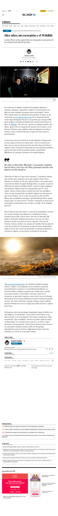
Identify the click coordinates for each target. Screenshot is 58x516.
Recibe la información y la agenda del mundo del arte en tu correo (21, 349)
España (31, 360)
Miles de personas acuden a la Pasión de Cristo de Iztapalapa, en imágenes (24, 426)
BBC (9, 360)
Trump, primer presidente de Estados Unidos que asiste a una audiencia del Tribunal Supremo (25, 457)
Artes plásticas (25, 360)
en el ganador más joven (22, 117)
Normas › (52, 353)
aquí (36, 367)
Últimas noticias (6, 423)
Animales (37, 360)
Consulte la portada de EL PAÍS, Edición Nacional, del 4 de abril (26, 30)
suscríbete (43, 11)
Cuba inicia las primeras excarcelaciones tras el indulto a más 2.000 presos (25, 432)
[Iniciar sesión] (51, 11)
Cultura (6, 22)
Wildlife (14, 124)
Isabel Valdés (29, 55)
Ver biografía (16, 343)
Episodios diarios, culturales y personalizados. (48, 476)
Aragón (19, 360)
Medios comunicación (45, 360)
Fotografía (14, 360)
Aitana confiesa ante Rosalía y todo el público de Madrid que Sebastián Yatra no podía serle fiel (30, 429)
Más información (8, 367)
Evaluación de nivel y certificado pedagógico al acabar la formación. (49, 484)
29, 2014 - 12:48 (30, 57)
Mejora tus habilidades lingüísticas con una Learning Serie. (14, 497)
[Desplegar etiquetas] (53, 360)
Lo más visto (5, 443)
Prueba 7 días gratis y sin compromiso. (47, 492)
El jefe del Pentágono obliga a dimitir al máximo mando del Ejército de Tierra (21, 446)
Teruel (5, 360)
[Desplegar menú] (3, 15)
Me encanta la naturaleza (14, 284)
